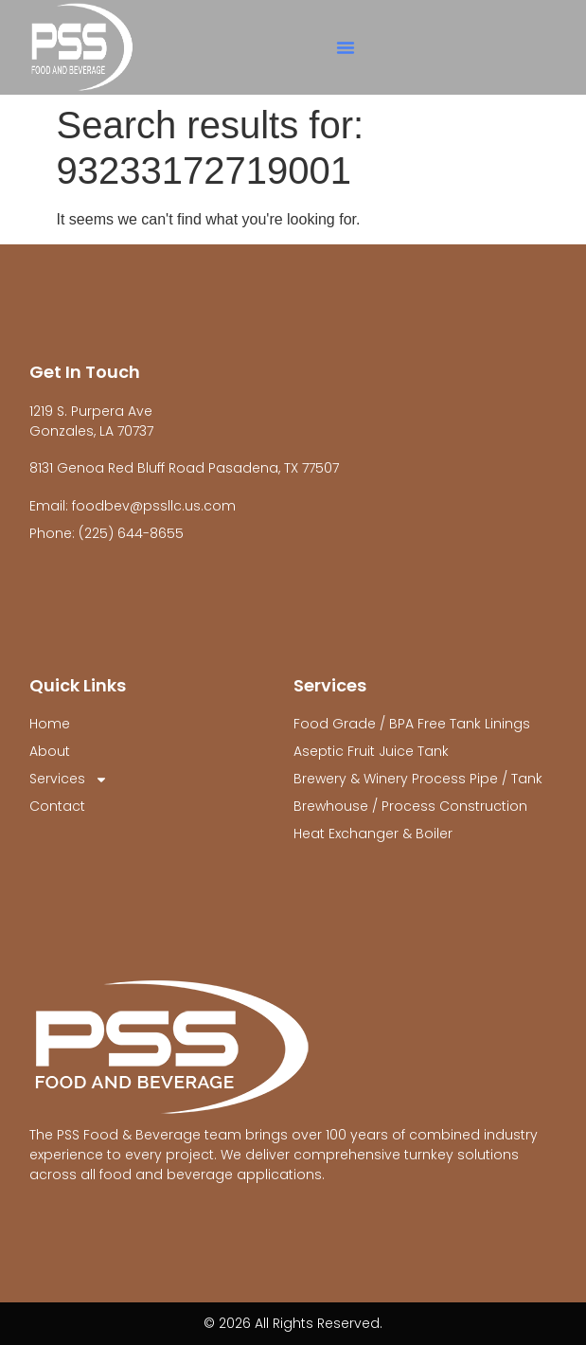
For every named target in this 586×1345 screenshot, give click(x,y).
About (49, 751)
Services (68, 779)
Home (49, 723)
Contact (57, 806)
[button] (345, 47)
